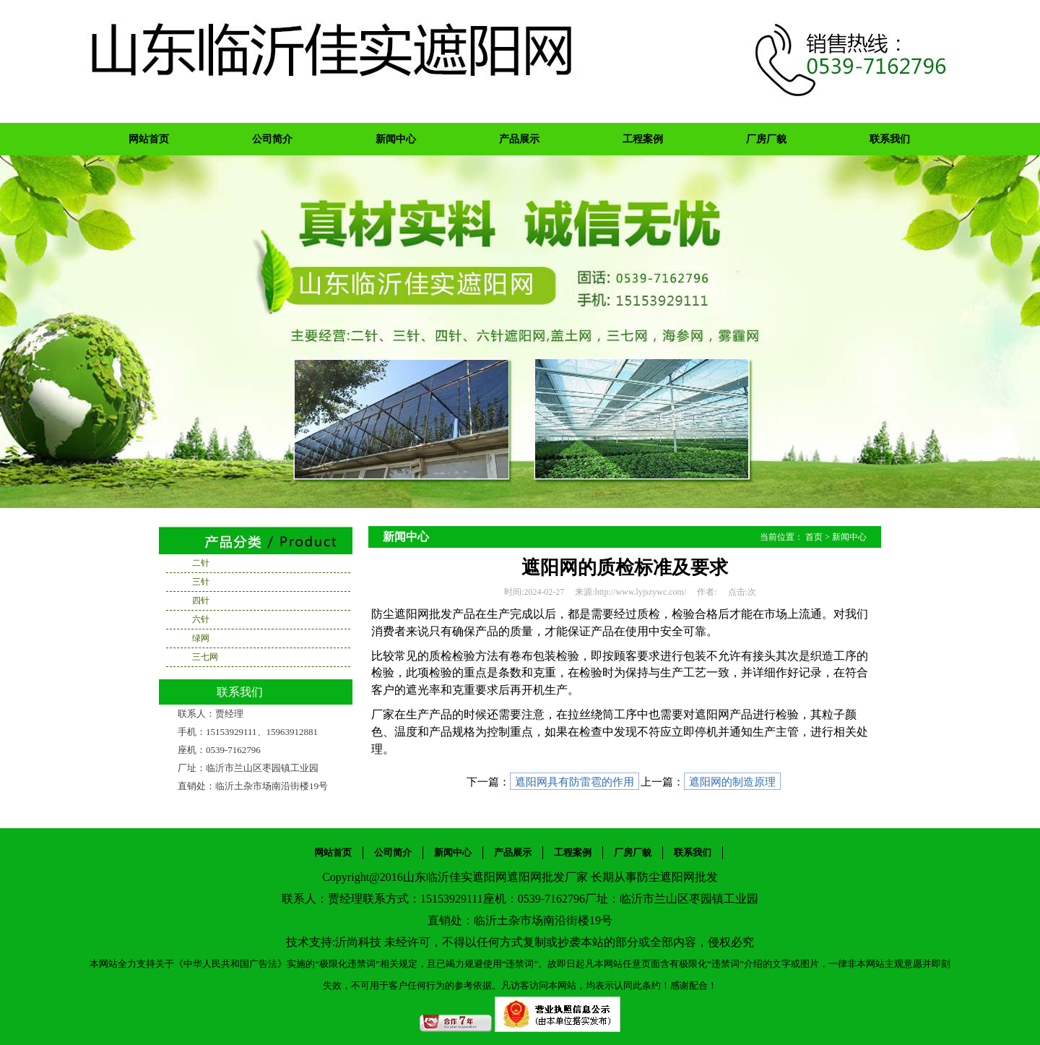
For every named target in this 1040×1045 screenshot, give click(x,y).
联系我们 (890, 139)
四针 (200, 600)
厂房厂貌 (766, 139)
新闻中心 (396, 139)
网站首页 (149, 139)
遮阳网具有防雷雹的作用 (574, 782)
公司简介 (272, 139)
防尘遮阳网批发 (677, 877)
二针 (200, 563)
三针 (200, 582)
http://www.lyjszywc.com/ (641, 592)
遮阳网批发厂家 (547, 877)
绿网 (200, 638)
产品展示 (519, 139)
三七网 (205, 657)
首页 (814, 537)
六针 (200, 619)
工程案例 (643, 139)
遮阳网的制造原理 (732, 782)
